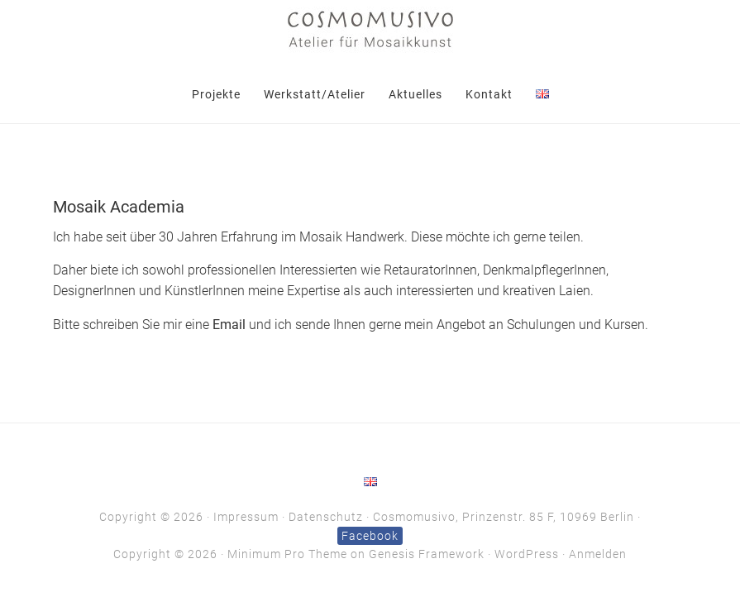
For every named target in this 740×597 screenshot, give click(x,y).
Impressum (246, 516)
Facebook (370, 535)
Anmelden (598, 554)
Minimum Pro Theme (287, 554)
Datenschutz (326, 516)
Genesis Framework (427, 554)
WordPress (526, 554)
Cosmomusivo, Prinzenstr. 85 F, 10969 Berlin (503, 516)
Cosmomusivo (370, 29)
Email (229, 325)
